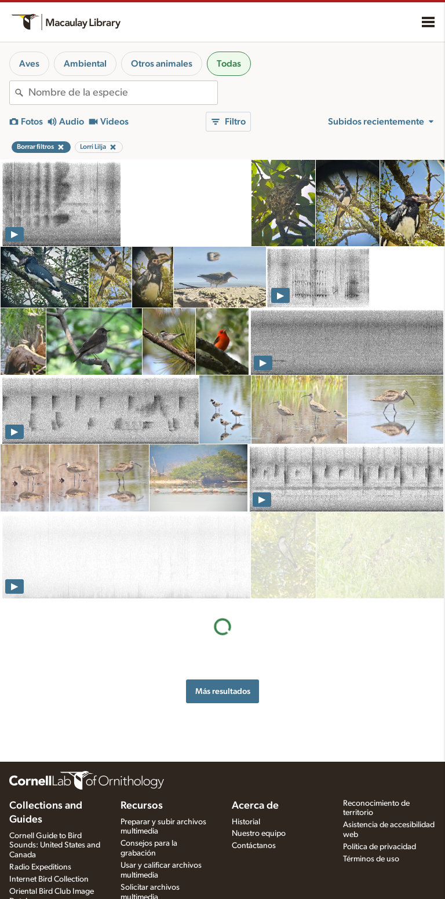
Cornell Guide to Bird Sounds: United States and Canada (54, 846)
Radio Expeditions (40, 867)
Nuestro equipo (259, 833)
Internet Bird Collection (49, 879)
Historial (246, 822)
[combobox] (122, 92)
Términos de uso (371, 859)
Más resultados (222, 604)
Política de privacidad (379, 847)
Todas (229, 63)
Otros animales (161, 63)
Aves (29, 63)
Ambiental (85, 63)
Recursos (142, 806)
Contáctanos (254, 846)
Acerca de (255, 806)
